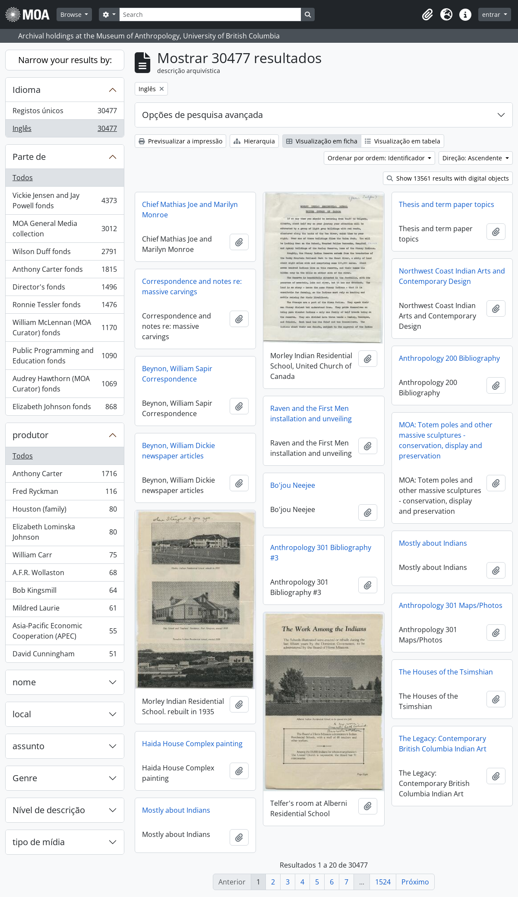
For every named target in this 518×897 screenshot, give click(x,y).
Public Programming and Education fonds (64, 356)
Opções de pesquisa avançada (202, 115)
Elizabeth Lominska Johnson (64, 532)
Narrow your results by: (65, 60)
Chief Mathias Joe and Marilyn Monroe (190, 209)
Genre (25, 778)
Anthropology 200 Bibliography (449, 358)
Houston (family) (64, 511)
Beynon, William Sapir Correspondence (177, 374)
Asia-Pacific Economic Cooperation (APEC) (64, 631)
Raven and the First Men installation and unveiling (311, 413)
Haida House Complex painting (192, 743)
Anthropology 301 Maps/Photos (450, 605)
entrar (492, 14)
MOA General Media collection (64, 229)
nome (24, 682)
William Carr (64, 557)
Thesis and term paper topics (446, 204)
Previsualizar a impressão (180, 141)
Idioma (27, 89)
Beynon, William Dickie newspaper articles (178, 451)
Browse (71, 14)
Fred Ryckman (64, 493)
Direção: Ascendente (473, 158)
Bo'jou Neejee (292, 485)
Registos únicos (64, 112)
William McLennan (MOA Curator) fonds (64, 327)
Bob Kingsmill (64, 592)
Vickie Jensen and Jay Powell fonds (64, 200)
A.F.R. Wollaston (64, 574)
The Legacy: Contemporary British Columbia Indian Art (442, 744)
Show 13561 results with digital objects (448, 178)
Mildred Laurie (64, 610)
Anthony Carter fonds (64, 271)
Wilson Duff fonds (64, 253)
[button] (427, 14)
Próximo (415, 882)
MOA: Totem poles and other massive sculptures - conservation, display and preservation (446, 440)
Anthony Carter (64, 475)
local (22, 714)
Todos (23, 177)
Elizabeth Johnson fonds (64, 408)
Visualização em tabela (402, 141)
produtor (30, 435)
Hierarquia (254, 141)
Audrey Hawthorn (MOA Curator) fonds (64, 384)
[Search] (210, 14)
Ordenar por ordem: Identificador (377, 158)
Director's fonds (64, 289)
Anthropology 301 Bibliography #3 (320, 553)
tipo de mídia (39, 842)
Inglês (64, 130)
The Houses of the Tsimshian (446, 672)
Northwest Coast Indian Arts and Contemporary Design (452, 276)
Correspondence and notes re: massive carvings (192, 286)
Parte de (29, 156)
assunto (28, 746)
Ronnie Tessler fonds (64, 306)
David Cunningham (64, 655)
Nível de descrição (49, 810)
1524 (383, 882)
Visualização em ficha (321, 141)
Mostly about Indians (433, 543)
